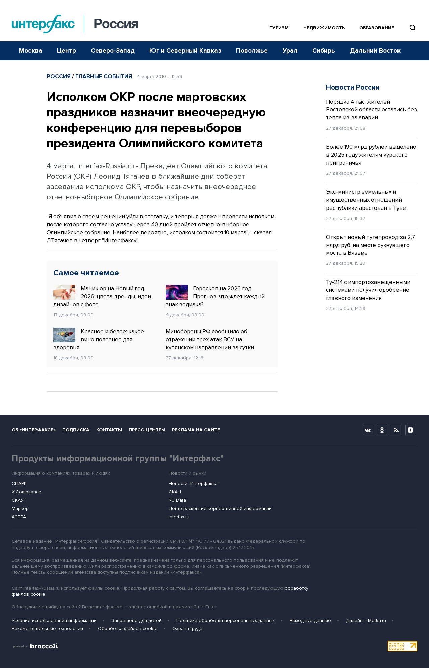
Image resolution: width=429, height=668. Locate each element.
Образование (376, 28)
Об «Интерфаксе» (34, 430)
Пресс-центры (147, 430)
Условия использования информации (54, 620)
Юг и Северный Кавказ (185, 51)
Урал (290, 51)
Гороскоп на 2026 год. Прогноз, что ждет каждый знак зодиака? (215, 296)
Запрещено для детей (136, 620)
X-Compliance (26, 492)
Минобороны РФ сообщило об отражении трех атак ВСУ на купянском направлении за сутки (210, 339)
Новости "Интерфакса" (194, 483)
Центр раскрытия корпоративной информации (220, 508)
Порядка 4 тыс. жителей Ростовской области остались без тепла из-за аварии (371, 109)
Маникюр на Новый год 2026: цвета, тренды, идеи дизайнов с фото (102, 296)
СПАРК (19, 483)
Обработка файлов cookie (128, 628)
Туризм (279, 28)
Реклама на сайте (196, 430)
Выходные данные (310, 620)
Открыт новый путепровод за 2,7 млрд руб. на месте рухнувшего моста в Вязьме (370, 245)
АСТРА (19, 517)
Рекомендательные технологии (47, 628)
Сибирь (323, 51)
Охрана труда (187, 628)
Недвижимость (324, 28)
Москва (30, 51)
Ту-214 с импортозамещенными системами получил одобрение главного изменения (368, 290)
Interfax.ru (179, 517)
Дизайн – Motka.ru (366, 620)
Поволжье (252, 51)
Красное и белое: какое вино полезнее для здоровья (98, 339)
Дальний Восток (375, 51)
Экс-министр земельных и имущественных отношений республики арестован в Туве (366, 200)
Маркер (20, 508)
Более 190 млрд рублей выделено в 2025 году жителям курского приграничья (371, 154)
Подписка (75, 430)
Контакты (109, 430)
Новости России (353, 87)
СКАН (175, 492)
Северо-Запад (113, 51)
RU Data (177, 500)
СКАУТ (19, 500)
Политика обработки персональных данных (225, 620)
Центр (66, 51)
